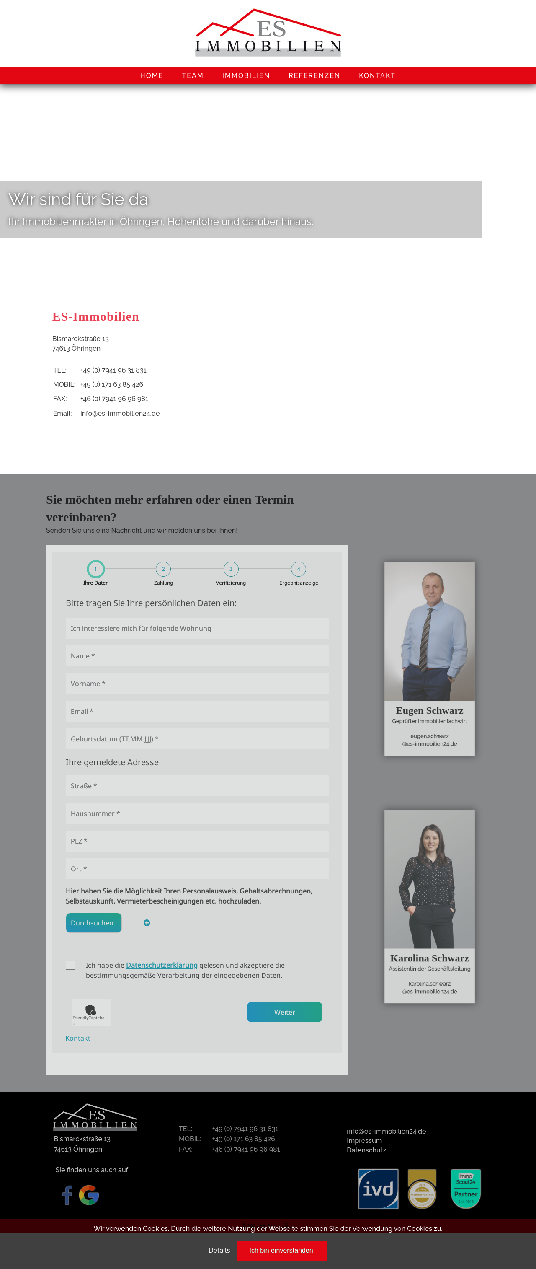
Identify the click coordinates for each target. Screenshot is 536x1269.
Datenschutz (366, 1150)
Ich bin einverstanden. (282, 1250)
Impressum (364, 1141)
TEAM (193, 76)
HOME (152, 76)
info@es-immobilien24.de (120, 413)
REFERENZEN (314, 76)
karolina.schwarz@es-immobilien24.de (430, 966)
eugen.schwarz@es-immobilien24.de (430, 718)
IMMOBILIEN (246, 76)
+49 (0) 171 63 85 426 (111, 384)
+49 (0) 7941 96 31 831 (113, 370)
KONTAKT (377, 76)
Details (219, 1250)
